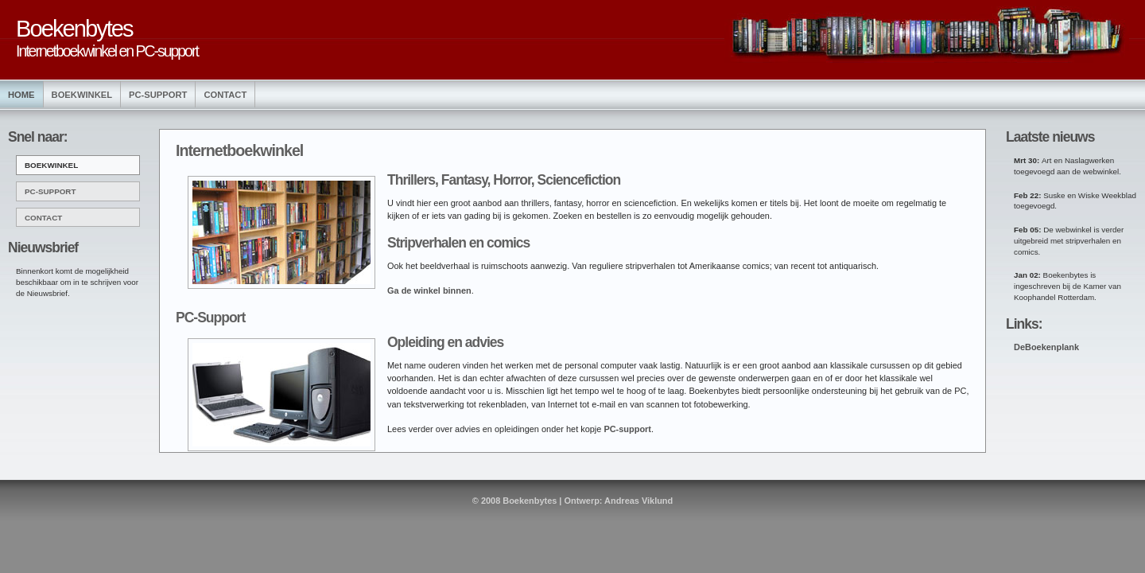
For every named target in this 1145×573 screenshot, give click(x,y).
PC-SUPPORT (50, 191)
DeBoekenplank (1046, 347)
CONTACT (43, 217)
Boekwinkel (82, 94)
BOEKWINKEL (51, 165)
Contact (225, 94)
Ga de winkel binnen (429, 290)
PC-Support (158, 94)
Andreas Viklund (638, 500)
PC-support (627, 429)
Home (21, 94)
